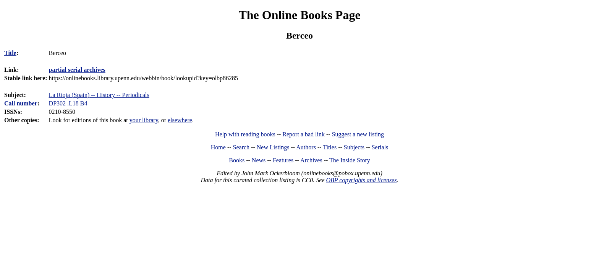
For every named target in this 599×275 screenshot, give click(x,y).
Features (283, 160)
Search (241, 147)
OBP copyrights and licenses (361, 180)
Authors (306, 147)
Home (218, 147)
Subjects (354, 147)
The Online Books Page (299, 15)
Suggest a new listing (358, 134)
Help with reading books (245, 134)
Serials (380, 147)
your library (144, 120)
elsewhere (180, 120)
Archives (311, 160)
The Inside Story (349, 160)
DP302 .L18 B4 (68, 103)
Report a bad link (303, 134)
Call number (20, 103)
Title (10, 53)
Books (236, 160)
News (259, 160)
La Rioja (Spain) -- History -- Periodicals (99, 95)
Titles (330, 147)
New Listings (273, 147)
